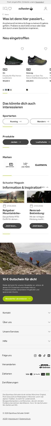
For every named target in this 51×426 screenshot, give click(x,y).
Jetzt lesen (10, 226)
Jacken (14, 142)
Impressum (13, 419)
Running (14, 121)
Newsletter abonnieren (16, 298)
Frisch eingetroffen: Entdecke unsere (21, 2)
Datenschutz (24, 419)
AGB (5, 419)
